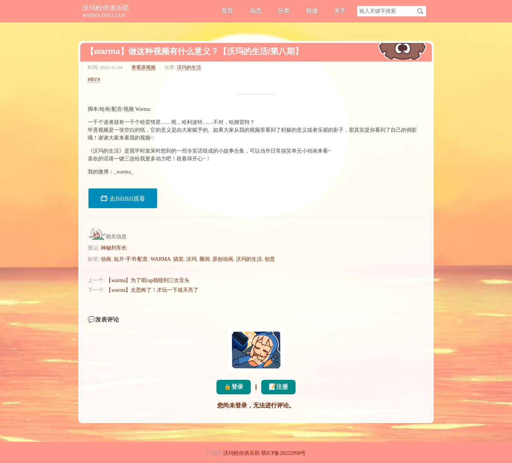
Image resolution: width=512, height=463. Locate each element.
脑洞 (204, 259)
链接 (312, 10)
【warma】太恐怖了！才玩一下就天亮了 (152, 290)
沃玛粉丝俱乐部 (105, 8)
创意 (270, 259)
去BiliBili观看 (122, 198)
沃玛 (191, 259)
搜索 (420, 11)
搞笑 (178, 259)
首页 (227, 10)
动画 (106, 259)
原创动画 (222, 259)
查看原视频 (143, 67)
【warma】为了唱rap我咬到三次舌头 (148, 280)
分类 (284, 10)
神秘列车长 (114, 248)
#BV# (94, 79)
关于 (340, 10)
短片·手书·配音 (131, 259)
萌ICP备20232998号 (283, 453)
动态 (256, 10)
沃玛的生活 (189, 67)
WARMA (160, 259)
